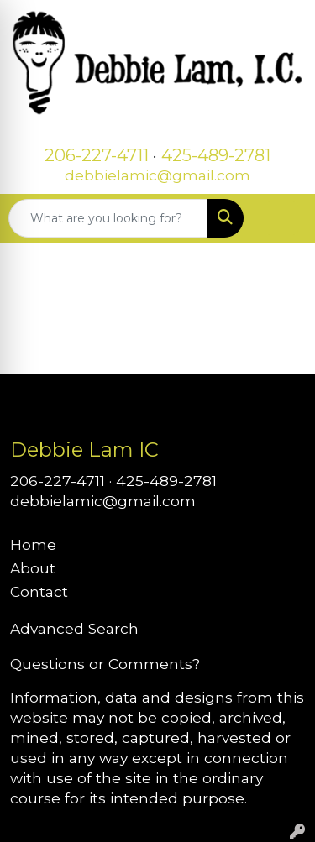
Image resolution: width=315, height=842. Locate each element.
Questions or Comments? (105, 663)
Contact (39, 591)
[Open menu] (281, 218)
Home (33, 544)
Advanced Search (74, 628)
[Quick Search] (108, 218)
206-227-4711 (97, 155)
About (32, 568)
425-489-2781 (215, 155)
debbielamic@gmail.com (157, 175)
